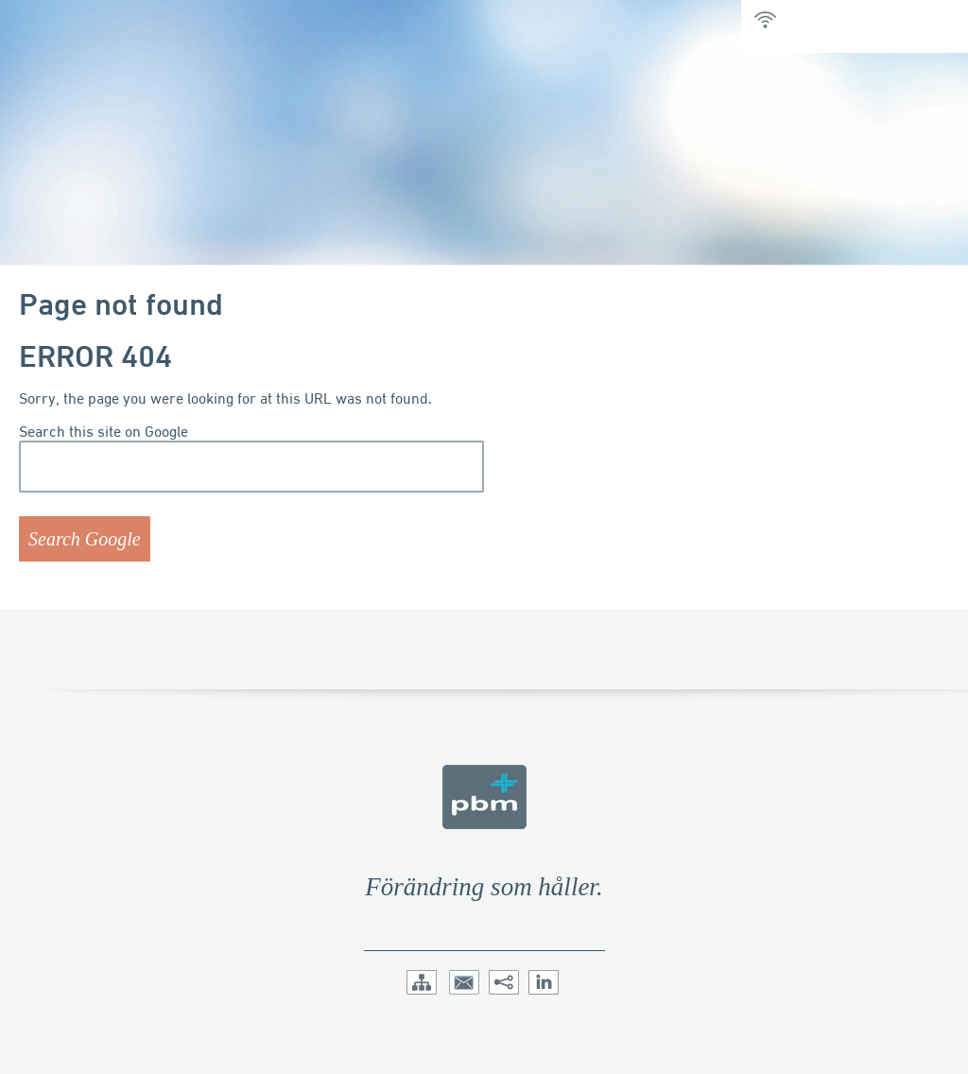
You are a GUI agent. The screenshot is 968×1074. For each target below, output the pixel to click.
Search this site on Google (103, 432)
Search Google (84, 538)
